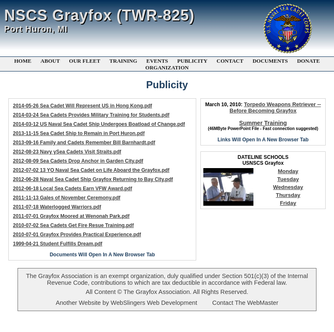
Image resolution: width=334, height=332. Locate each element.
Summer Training (263, 123)
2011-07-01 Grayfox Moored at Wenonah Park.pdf (71, 216)
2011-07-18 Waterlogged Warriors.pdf (57, 207)
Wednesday (288, 187)
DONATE (308, 61)
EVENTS (157, 61)
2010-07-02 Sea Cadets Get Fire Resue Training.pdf (73, 225)
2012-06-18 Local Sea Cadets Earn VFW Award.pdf (72, 189)
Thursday (288, 195)
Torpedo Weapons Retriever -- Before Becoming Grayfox (275, 107)
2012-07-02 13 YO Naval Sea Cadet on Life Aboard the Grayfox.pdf (91, 170)
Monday (288, 171)
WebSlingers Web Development (154, 302)
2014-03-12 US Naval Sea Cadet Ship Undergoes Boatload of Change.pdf (99, 124)
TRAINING (123, 61)
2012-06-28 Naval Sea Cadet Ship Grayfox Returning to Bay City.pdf (93, 179)
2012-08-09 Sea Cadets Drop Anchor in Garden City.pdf (78, 161)
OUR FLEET (84, 61)
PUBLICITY (192, 61)
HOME (22, 61)
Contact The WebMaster (245, 302)
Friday (288, 203)
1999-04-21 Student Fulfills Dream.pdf (57, 244)
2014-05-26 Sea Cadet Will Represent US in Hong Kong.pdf (82, 106)
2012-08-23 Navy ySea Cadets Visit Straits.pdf (67, 152)
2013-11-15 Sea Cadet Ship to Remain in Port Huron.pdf (78, 133)
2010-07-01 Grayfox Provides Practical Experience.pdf (77, 235)
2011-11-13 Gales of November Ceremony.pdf (66, 198)
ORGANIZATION (167, 67)
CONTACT (230, 61)
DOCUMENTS (270, 61)
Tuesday (288, 179)
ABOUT (50, 61)
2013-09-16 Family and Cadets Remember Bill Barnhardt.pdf (84, 143)
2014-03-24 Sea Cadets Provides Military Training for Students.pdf (91, 115)
